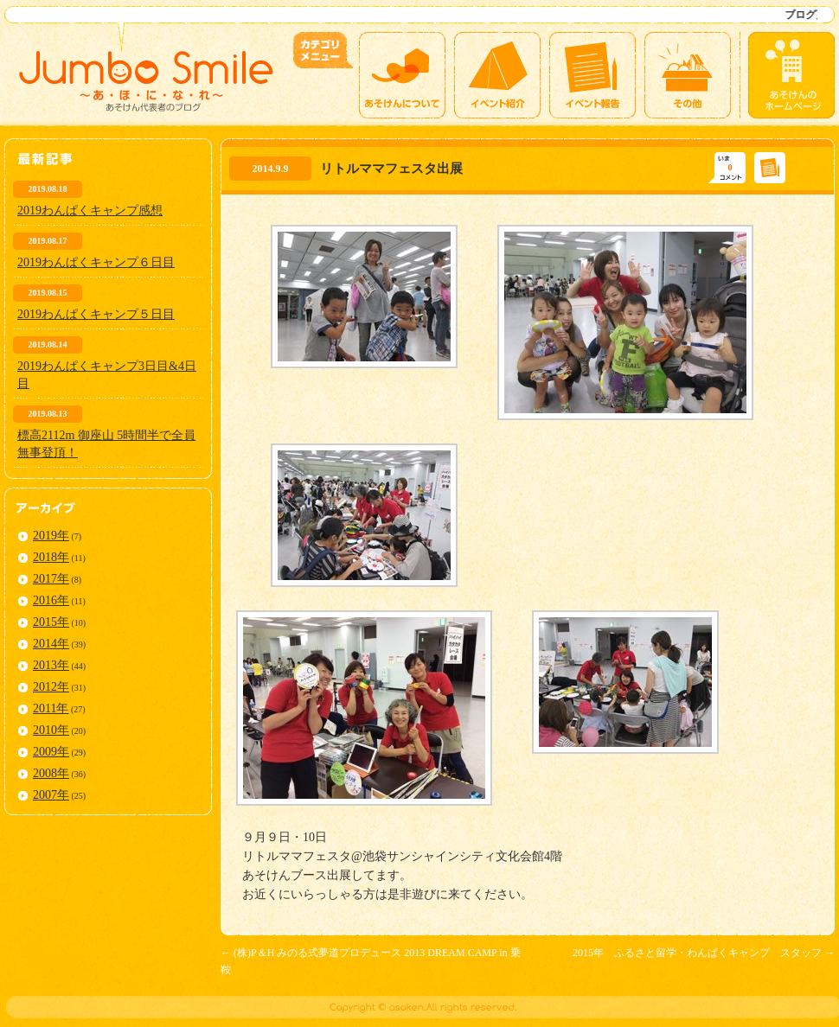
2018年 (51, 557)
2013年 (51, 665)
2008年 (51, 773)
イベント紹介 (497, 75)
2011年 (50, 708)
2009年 (51, 751)
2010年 (51, 730)
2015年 (51, 622)
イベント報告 (592, 75)
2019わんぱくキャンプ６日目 (96, 262)
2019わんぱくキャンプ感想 (90, 210)
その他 (687, 75)
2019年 (51, 535)
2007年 (51, 794)
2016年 (51, 600)
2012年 (51, 686)
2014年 (51, 643)
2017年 (51, 578)
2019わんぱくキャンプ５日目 (96, 314)
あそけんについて (402, 75)
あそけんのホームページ (791, 75)
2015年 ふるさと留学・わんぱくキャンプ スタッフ (704, 953)
